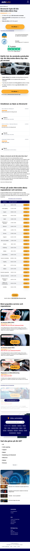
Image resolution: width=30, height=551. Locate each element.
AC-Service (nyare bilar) (8, 347)
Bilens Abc (13, 531)
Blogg (12, 530)
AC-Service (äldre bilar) (7, 322)
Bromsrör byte (9, 182)
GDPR (18, 546)
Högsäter (19, 432)
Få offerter (26, 208)
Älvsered (16, 430)
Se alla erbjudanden (12, 400)
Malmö (24, 425)
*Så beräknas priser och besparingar (7, 30)
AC (2, 444)
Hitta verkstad (13, 522)
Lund (25, 428)
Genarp (4, 430)
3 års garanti (13, 520)
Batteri (3, 452)
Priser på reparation (14, 534)
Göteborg (19, 425)
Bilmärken (12, 523)
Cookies (14, 546)
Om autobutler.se (14, 511)
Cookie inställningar (5, 546)
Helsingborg (10, 430)
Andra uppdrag (5, 447)
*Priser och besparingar (15, 519)
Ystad (9, 428)
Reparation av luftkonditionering (10, 373)
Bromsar (4, 462)
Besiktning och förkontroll (8, 455)
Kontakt (12, 512)
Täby (5, 428)
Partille (25, 430)
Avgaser (4, 449)
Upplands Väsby (14, 428)
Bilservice (4, 457)
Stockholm (14, 425)
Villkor (11, 546)
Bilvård (3, 460)
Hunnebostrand (12, 432)
